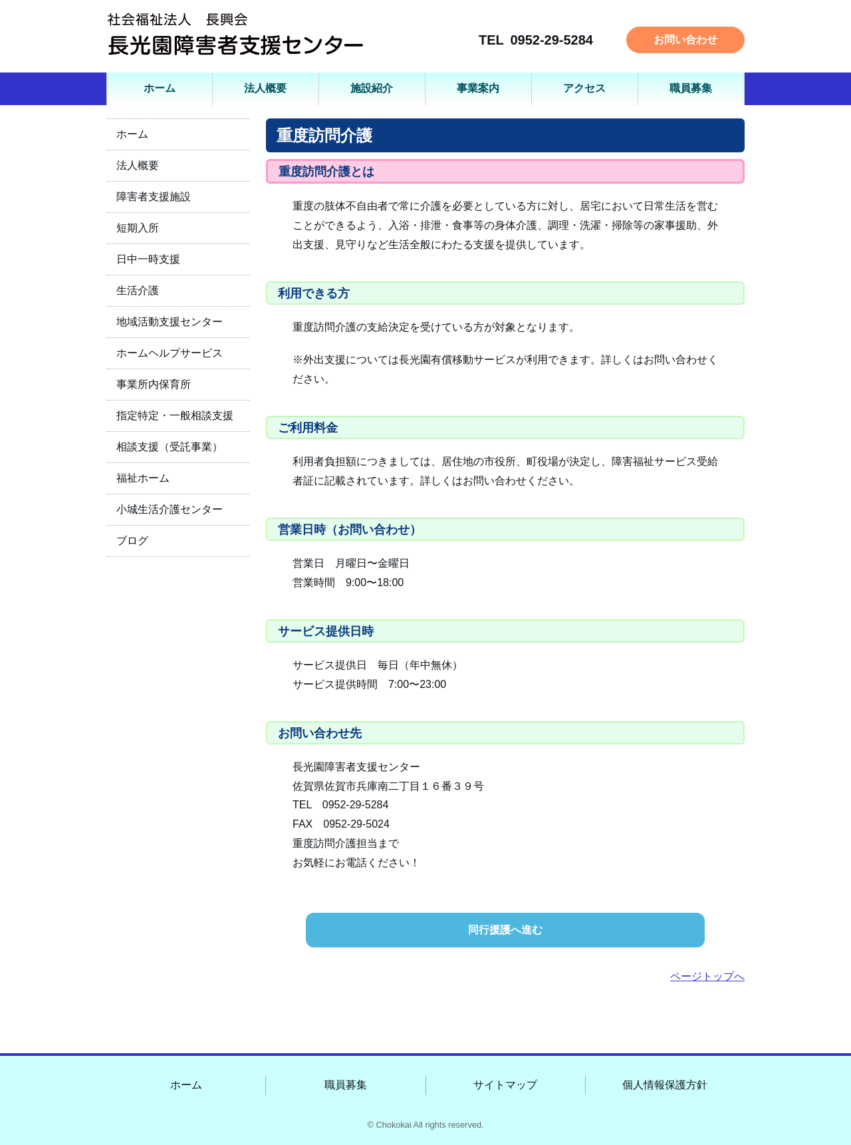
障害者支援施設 (153, 196)
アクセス (584, 88)
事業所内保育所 (153, 384)
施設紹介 (371, 88)
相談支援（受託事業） (169, 446)
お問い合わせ (685, 39)
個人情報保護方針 (664, 1084)
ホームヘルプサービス (169, 353)
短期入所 (137, 228)
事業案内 (478, 88)
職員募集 (690, 88)
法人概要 (265, 88)
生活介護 (137, 290)
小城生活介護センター (169, 509)
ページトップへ (707, 976)
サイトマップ (505, 1084)
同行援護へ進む (505, 929)
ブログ (132, 540)
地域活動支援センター (169, 321)
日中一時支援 (148, 259)
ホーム (160, 88)
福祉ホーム (143, 478)
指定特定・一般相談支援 (174, 415)
